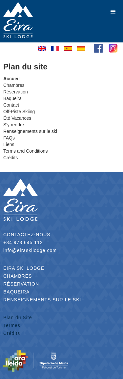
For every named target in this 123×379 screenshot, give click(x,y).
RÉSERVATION (21, 284)
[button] (113, 12)
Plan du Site (17, 317)
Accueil (11, 78)
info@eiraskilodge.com (30, 250)
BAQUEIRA (16, 291)
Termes (11, 325)
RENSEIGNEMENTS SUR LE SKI (42, 299)
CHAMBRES (17, 276)
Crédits (11, 333)
